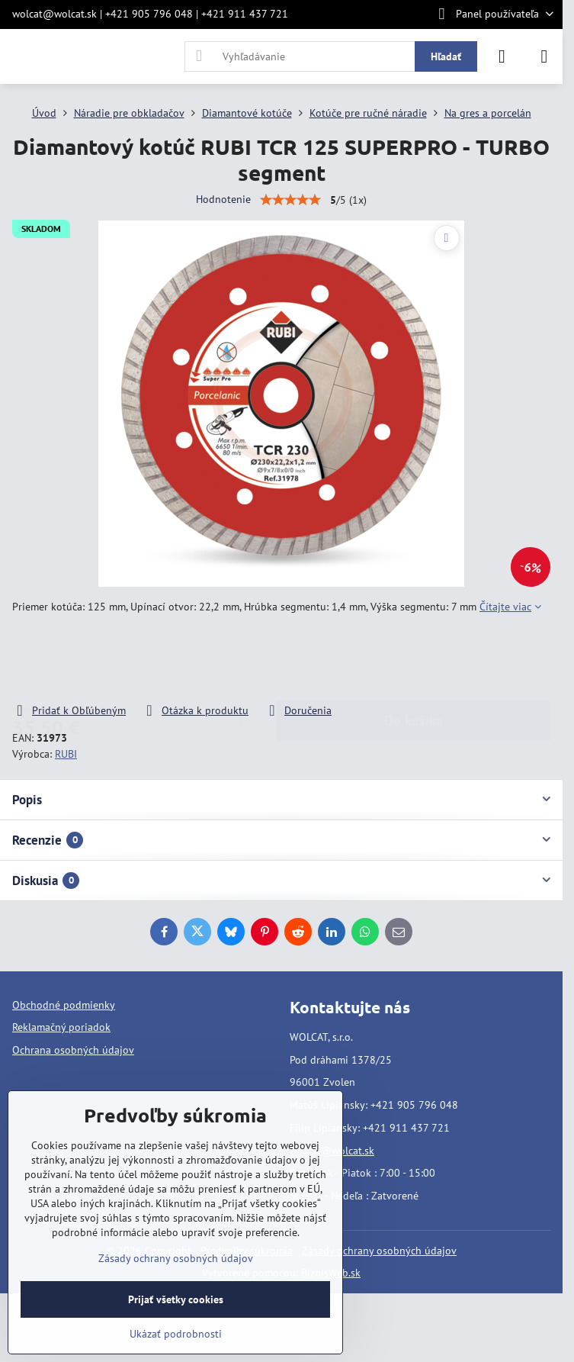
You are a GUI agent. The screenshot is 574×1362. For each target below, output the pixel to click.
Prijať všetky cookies (175, 1299)
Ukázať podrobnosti (176, 1334)
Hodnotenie (223, 199)
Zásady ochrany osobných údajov (379, 1250)
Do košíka (413, 659)
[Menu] (544, 56)
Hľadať (446, 56)
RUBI (66, 754)
